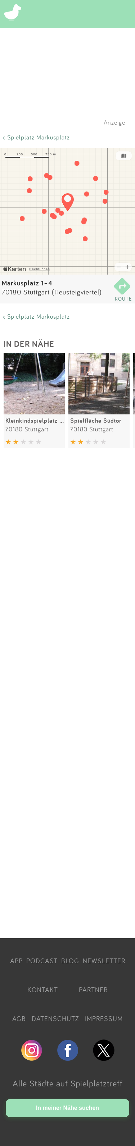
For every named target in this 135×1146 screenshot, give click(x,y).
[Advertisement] (67, 694)
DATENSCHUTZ (55, 1018)
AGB (19, 1018)
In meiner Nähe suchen (67, 1108)
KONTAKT (42, 989)
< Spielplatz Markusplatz (36, 137)
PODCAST (42, 960)
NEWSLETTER (104, 960)
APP (16, 960)
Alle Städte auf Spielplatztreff (68, 1083)
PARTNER (93, 989)
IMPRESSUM (104, 1018)
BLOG (70, 960)
